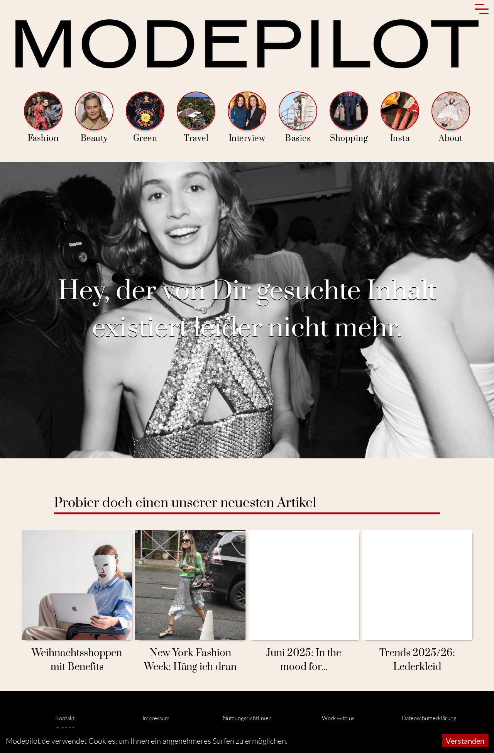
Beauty (94, 118)
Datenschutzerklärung (429, 718)
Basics (298, 118)
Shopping (349, 118)
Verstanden (465, 740)
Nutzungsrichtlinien (247, 718)
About (450, 118)
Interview (247, 118)
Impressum (155, 718)
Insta (400, 118)
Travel (196, 118)
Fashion (43, 118)
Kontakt (64, 718)
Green (145, 118)
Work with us (338, 718)
